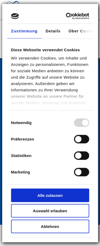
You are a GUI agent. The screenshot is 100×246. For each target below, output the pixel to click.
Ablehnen (50, 226)
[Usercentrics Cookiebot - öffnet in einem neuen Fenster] (68, 16)
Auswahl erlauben (50, 211)
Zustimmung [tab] (24, 30)
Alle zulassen (50, 195)
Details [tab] (53, 30)
